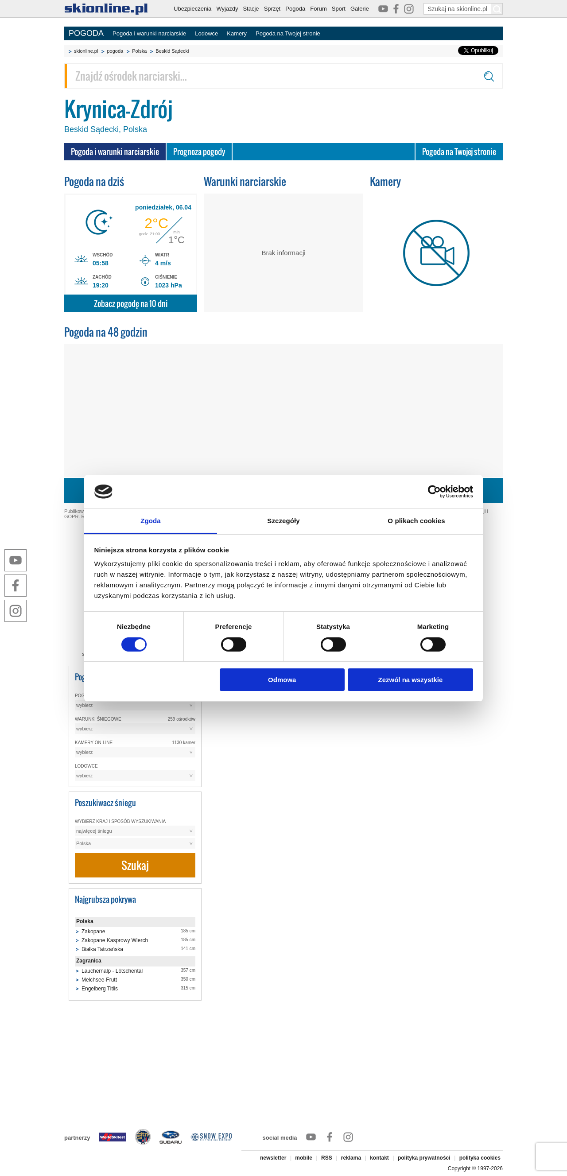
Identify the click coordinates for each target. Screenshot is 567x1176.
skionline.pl (86, 51)
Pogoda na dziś (94, 181)
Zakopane (93, 931)
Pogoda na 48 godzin (106, 332)
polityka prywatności (424, 1158)
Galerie (359, 8)
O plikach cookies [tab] (416, 520)
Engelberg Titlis (100, 989)
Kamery (237, 33)
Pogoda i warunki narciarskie (149, 33)
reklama (351, 1158)
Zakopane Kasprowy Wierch (115, 940)
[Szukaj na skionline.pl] (497, 9)
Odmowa (282, 679)
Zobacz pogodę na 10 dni (131, 304)
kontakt (379, 1158)
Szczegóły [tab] (283, 520)
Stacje (251, 8)
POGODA (86, 33)
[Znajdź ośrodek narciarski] (283, 76)
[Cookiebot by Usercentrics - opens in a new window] (434, 491)
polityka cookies (480, 1158)
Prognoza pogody (199, 152)
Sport (339, 8)
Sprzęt (272, 8)
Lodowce (206, 33)
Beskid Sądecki (172, 51)
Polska (139, 51)
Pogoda (295, 8)
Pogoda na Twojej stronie (288, 33)
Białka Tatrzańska (102, 949)
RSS (326, 1158)
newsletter (273, 1158)
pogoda (115, 51)
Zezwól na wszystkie (410, 679)
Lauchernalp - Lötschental (112, 971)
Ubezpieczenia (192, 8)
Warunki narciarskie (245, 181)
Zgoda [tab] (150, 520)
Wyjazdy (227, 8)
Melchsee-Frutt (99, 980)
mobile (303, 1158)
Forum (318, 8)
